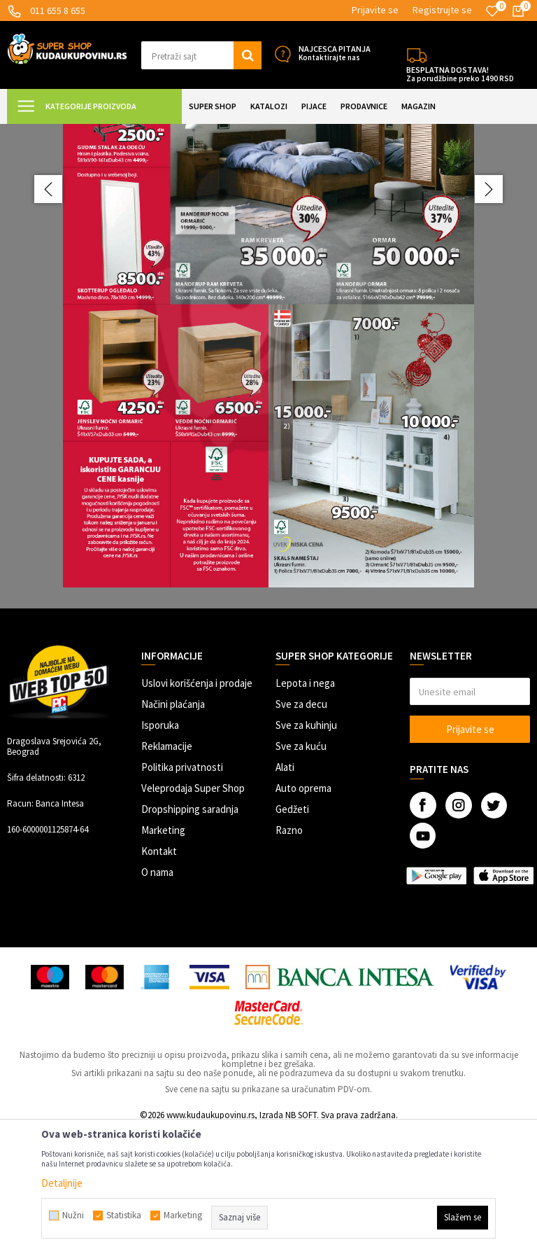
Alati (284, 891)
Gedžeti (292, 933)
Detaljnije (62, 1183)
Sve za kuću (301, 870)
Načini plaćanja (173, 828)
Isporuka (160, 849)
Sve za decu (301, 828)
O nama (157, 996)
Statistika (123, 1215)
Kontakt (159, 975)
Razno (289, 954)
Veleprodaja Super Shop (193, 912)
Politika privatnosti (182, 891)
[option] (268, 428)
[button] (201, 55)
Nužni (73, 1215)
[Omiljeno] (492, 11)
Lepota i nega (305, 807)
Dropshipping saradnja (189, 933)
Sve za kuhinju (306, 849)
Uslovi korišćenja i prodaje (196, 807)
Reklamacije (166, 870)
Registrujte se (442, 10)
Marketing (163, 954)
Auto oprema (303, 912)
